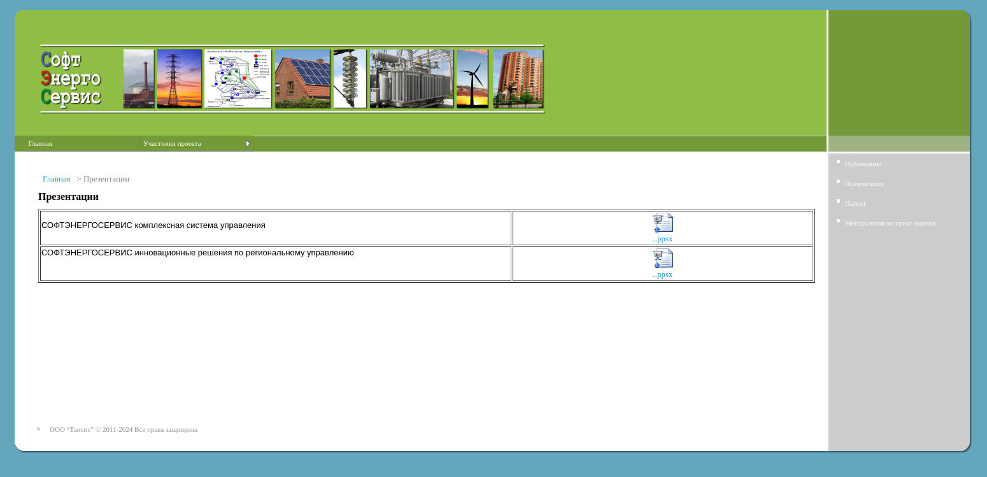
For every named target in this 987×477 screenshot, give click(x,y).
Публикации (863, 163)
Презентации (864, 183)
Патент (855, 203)
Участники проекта (172, 143)
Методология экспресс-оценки (890, 223)
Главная (40, 143)
